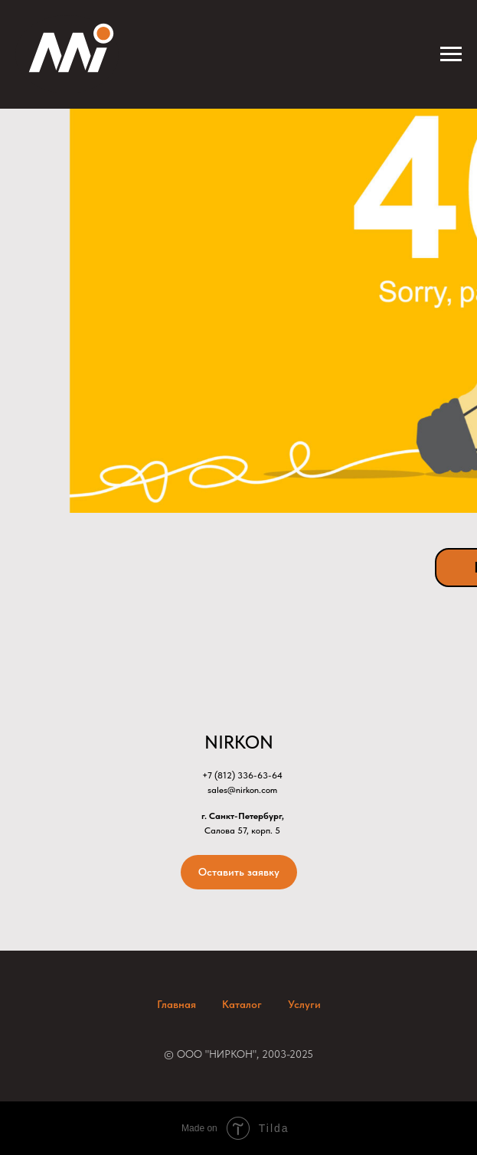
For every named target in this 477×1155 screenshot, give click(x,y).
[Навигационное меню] (451, 54)
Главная (176, 1004)
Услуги (304, 1004)
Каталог (242, 1004)
